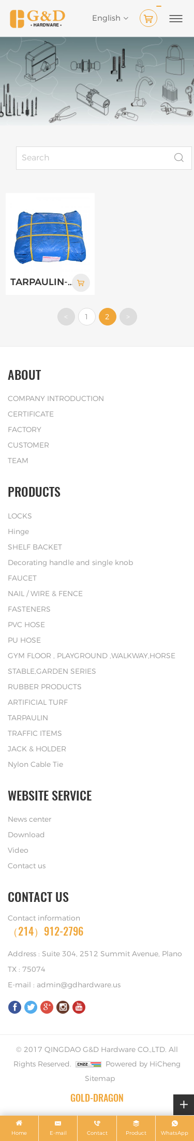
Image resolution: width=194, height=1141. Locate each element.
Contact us (27, 866)
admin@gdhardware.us (79, 985)
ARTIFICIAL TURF (38, 702)
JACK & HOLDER (37, 749)
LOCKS (20, 516)
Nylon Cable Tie (35, 764)
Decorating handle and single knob (70, 563)
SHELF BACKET (35, 547)
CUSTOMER (28, 445)
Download (26, 835)
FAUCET (22, 578)
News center (29, 819)
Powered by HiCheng (143, 1064)
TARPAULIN (28, 718)
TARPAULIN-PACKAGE (42, 282)
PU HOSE (24, 640)
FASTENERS (29, 609)
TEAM (18, 461)
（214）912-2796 (45, 931)
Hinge (18, 532)
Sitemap (100, 1079)
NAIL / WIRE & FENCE (45, 594)
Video (18, 850)
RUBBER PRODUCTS (45, 687)
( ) (150, 16)
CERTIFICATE (31, 414)
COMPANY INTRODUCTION (56, 399)
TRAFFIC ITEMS (35, 733)
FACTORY (24, 430)
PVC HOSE (26, 625)
